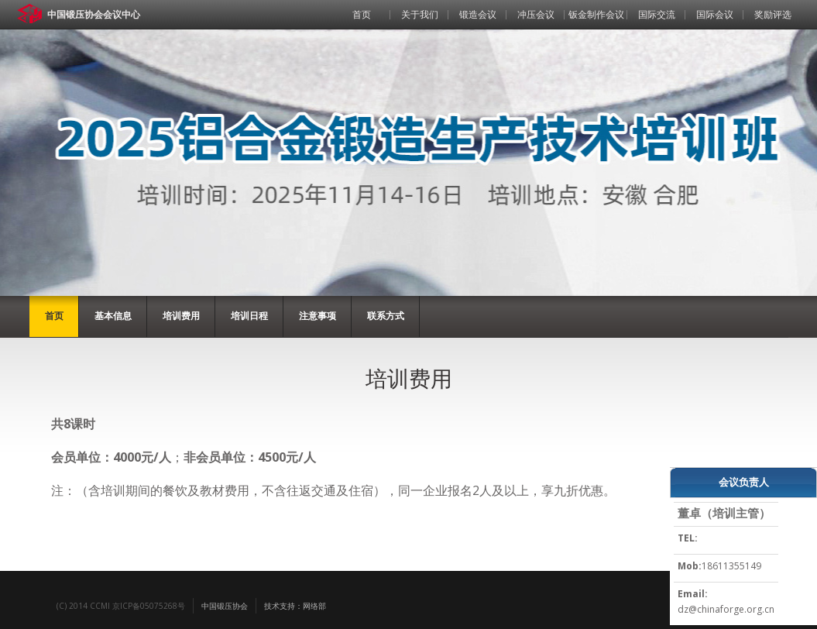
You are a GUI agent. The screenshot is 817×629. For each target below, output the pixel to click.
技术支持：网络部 (295, 605)
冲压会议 (535, 14)
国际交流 (656, 14)
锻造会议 (477, 14)
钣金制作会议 (596, 14)
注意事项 (317, 315)
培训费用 (181, 315)
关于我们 (419, 14)
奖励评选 (772, 14)
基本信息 (113, 315)
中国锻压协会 (224, 605)
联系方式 (385, 315)
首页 (361, 14)
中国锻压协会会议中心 (93, 14)
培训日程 (249, 315)
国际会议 (714, 14)
